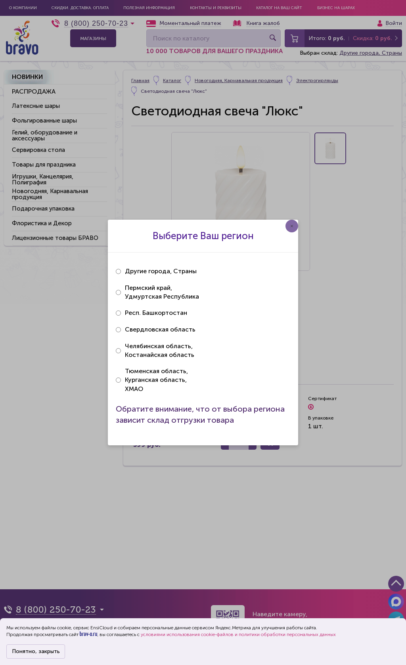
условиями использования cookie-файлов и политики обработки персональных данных (238, 634)
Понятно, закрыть (36, 651)
